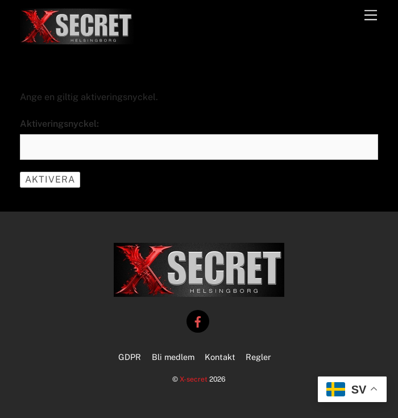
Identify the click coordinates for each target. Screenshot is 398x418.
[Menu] (370, 16)
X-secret (194, 379)
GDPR (129, 357)
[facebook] (197, 320)
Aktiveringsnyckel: (59, 123)
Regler (258, 357)
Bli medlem (173, 357)
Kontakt (220, 357)
